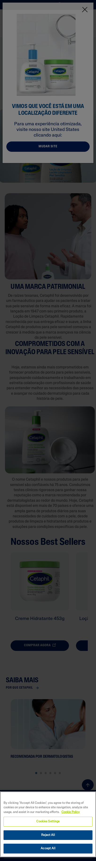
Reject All (48, 835)
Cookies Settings (48, 821)
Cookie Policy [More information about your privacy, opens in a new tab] (70, 812)
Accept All (48, 848)
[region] (48, 824)
